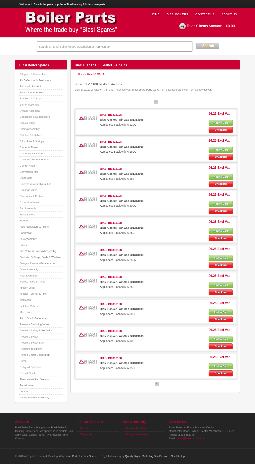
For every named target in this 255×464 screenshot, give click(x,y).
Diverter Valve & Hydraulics (35, 184)
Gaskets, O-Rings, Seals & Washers (40, 257)
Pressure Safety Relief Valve (36, 330)
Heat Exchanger (29, 275)
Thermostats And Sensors (35, 379)
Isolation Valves (29, 306)
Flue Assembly (28, 238)
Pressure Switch (29, 336)
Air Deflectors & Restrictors (35, 80)
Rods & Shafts (28, 373)
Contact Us (204, 14)
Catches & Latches (30, 135)
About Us (229, 14)
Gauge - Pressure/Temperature (37, 263)
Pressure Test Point (31, 348)
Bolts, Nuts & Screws (32, 92)
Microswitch (26, 312)
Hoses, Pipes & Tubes (32, 281)
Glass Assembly (29, 269)
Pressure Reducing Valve (34, 324)
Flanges (24, 220)
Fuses (23, 245)
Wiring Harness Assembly (34, 397)
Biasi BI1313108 (95, 74)
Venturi (24, 391)
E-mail (84, 428)
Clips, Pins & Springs (32, 141)
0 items (202, 26)
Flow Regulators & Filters (34, 226)
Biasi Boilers (177, 14)
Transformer (27, 385)
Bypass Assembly (30, 110)
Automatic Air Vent (30, 86)
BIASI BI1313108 (111, 114)
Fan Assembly (28, 208)
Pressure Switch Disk (32, 342)
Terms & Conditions (137, 428)
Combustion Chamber (32, 153)
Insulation (25, 299)
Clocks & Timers (29, 147)
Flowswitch (26, 232)
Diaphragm (26, 177)
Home (155, 14)
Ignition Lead (27, 287)
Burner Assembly (29, 104)
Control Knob (27, 165)
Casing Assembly (30, 128)
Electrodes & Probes (31, 196)
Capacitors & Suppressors (35, 116)
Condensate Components (34, 159)
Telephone (86, 434)
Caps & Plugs (27, 122)
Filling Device (27, 214)
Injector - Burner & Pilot (33, 293)
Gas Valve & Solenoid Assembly (38, 251)
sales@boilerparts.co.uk (190, 438)
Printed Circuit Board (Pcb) (35, 354)
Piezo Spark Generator (33, 318)
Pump (23, 360)
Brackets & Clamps (31, 98)
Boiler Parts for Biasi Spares (81, 456)
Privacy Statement (136, 434)
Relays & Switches (30, 367)
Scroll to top (178, 456)
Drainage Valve (28, 190)
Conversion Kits (29, 171)
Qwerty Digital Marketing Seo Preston (146, 456)
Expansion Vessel (30, 202)
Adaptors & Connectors (33, 74)
